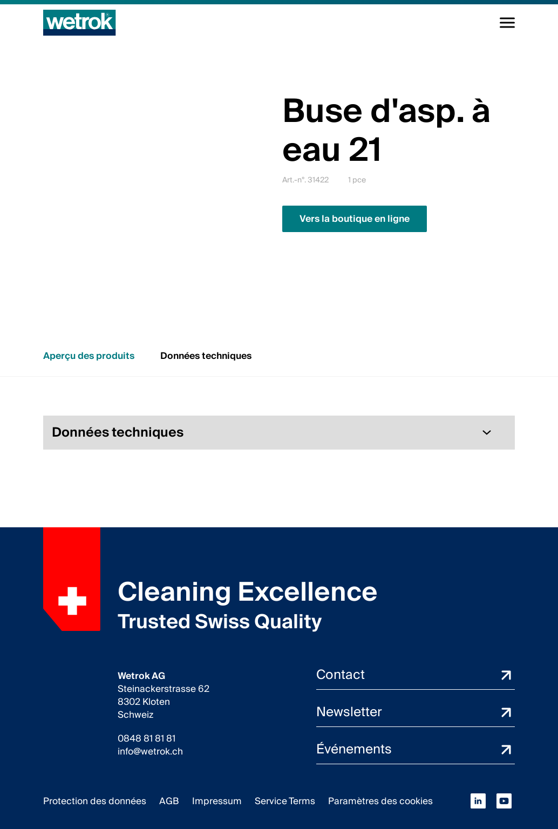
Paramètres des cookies (380, 801)
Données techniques (205, 356)
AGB (169, 801)
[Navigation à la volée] (507, 22)
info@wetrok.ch (150, 751)
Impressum (217, 801)
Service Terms (285, 801)
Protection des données (94, 801)
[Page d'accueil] (79, 23)
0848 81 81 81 (146, 738)
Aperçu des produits (88, 356)
